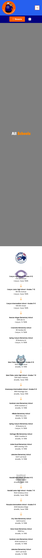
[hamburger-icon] (37, 7)
